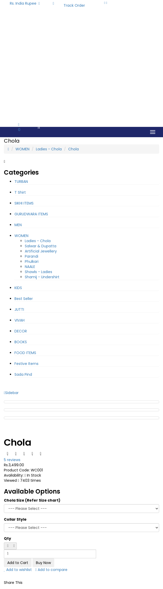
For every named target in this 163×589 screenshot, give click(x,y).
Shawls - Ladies (38, 271)
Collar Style (15, 519)
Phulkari (31, 261)
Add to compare (51, 569)
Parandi (31, 256)
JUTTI (19, 309)
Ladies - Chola (49, 149)
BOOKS (20, 342)
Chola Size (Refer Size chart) (32, 500)
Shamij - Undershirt (42, 277)
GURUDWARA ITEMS (31, 214)
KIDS (18, 287)
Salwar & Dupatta (40, 246)
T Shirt (20, 192)
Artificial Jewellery (41, 251)
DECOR (20, 331)
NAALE (30, 266)
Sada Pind (23, 374)
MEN (18, 224)
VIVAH (19, 320)
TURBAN (21, 181)
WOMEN (22, 149)
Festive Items (26, 363)
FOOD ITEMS (25, 352)
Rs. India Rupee (25, 3)
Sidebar (11, 392)
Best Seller (23, 298)
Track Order (74, 5)
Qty (7, 538)
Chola (73, 149)
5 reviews (12, 459)
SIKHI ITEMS (24, 203)
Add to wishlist (18, 569)
